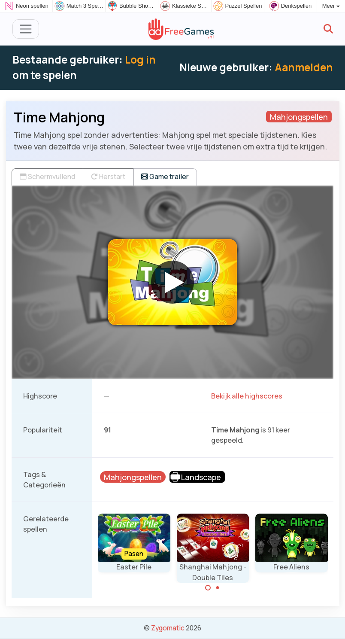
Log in (140, 59)
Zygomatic (168, 628)
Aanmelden (304, 67)
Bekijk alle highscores (246, 396)
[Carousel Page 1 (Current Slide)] (208, 588)
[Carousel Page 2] (218, 588)
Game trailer (165, 176)
